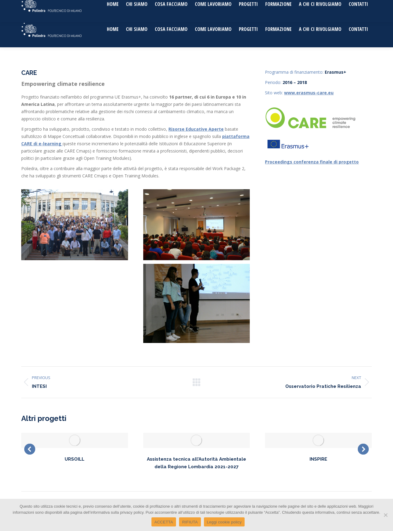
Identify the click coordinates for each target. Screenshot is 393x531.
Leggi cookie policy (224, 522)
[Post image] (74, 440)
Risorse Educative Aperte (196, 129)
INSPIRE (318, 459)
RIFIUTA (190, 522)
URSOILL (74, 459)
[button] (29, 449)
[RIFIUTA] (385, 515)
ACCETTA (163, 522)
